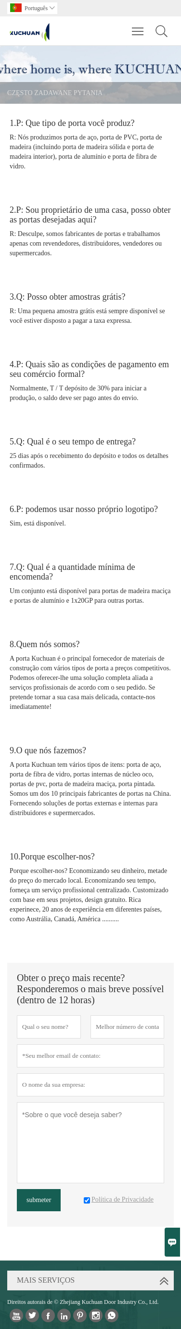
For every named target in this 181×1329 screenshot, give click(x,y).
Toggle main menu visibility (138, 26)
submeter (38, 1200)
